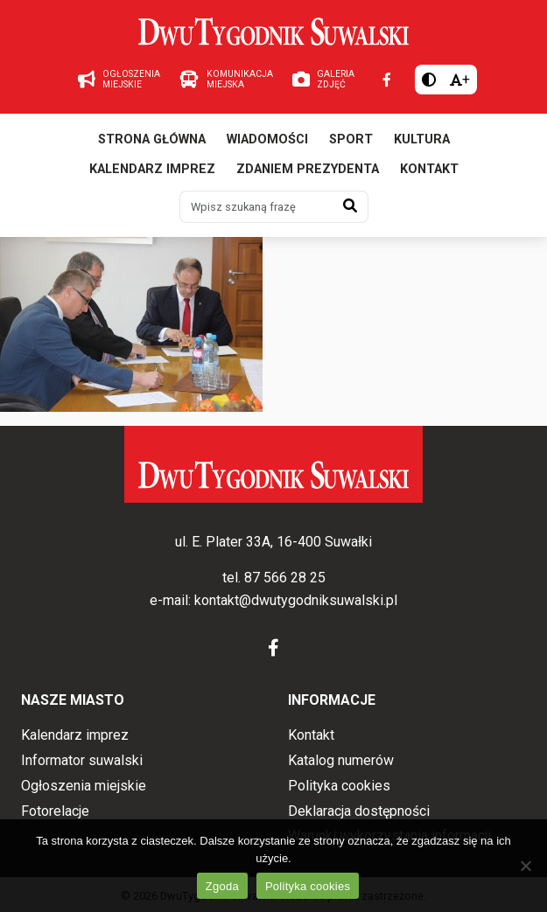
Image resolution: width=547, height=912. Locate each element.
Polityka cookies (339, 785)
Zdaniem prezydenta (307, 169)
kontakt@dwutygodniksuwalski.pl (295, 600)
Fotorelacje (55, 811)
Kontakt (429, 169)
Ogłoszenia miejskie (83, 785)
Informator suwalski (82, 760)
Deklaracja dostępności (359, 811)
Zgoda (222, 886)
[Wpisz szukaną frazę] (256, 206)
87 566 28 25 (285, 577)
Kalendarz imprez (152, 169)
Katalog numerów (341, 760)
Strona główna (152, 139)
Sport (351, 139)
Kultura (422, 139)
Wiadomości (267, 139)
